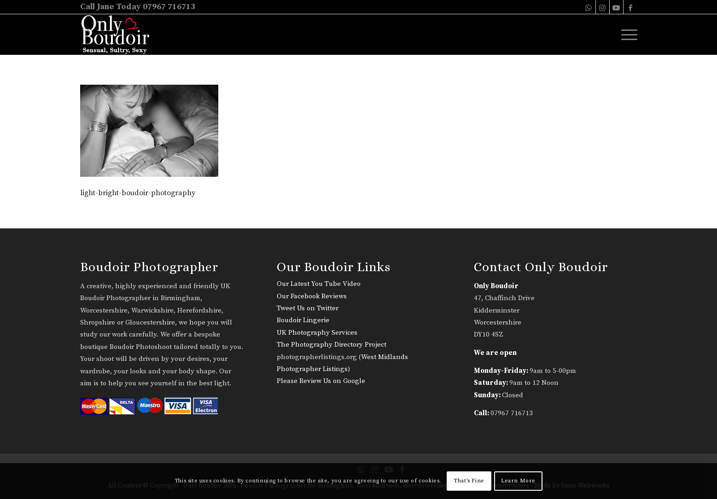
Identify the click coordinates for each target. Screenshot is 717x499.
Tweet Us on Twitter (307, 308)
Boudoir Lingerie (303, 320)
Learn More (518, 480)
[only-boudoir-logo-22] (119, 34)
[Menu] (626, 34)
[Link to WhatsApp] (588, 7)
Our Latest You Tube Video (319, 283)
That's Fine (469, 480)
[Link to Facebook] (630, 7)
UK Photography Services (317, 332)
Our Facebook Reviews (312, 296)
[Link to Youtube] (616, 7)
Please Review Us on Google (321, 381)
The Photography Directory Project (331, 344)
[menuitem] (626, 34)
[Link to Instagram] (602, 7)
